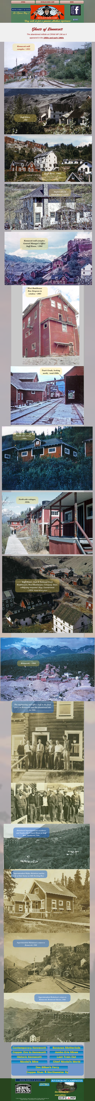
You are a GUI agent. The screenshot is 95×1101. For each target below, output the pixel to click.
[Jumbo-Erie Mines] (66, 1052)
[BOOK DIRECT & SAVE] (21, 9)
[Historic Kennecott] (29, 1057)
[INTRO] (44, 1084)
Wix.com (47, 1098)
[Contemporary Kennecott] (29, 1047)
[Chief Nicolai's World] (67, 1061)
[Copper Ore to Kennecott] (29, 1052)
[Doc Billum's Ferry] (47, 1067)
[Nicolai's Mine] (29, 1061)
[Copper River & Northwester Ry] (47, 1072)
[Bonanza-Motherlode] (66, 1047)
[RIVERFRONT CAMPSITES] (67, 1080)
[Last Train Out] (66, 1057)
